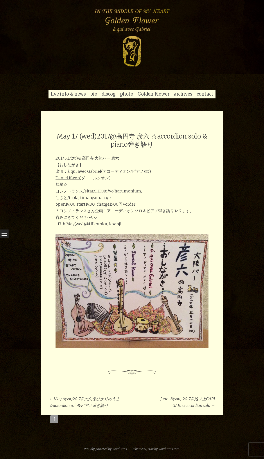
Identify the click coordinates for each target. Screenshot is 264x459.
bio (93, 94)
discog (109, 94)
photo (126, 94)
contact (205, 94)
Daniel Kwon (68, 177)
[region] (132, 37)
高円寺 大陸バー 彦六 (100, 158)
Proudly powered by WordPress (105, 449)
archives (183, 94)
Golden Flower (153, 94)
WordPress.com (169, 449)
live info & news (68, 94)
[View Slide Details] (132, 37)
